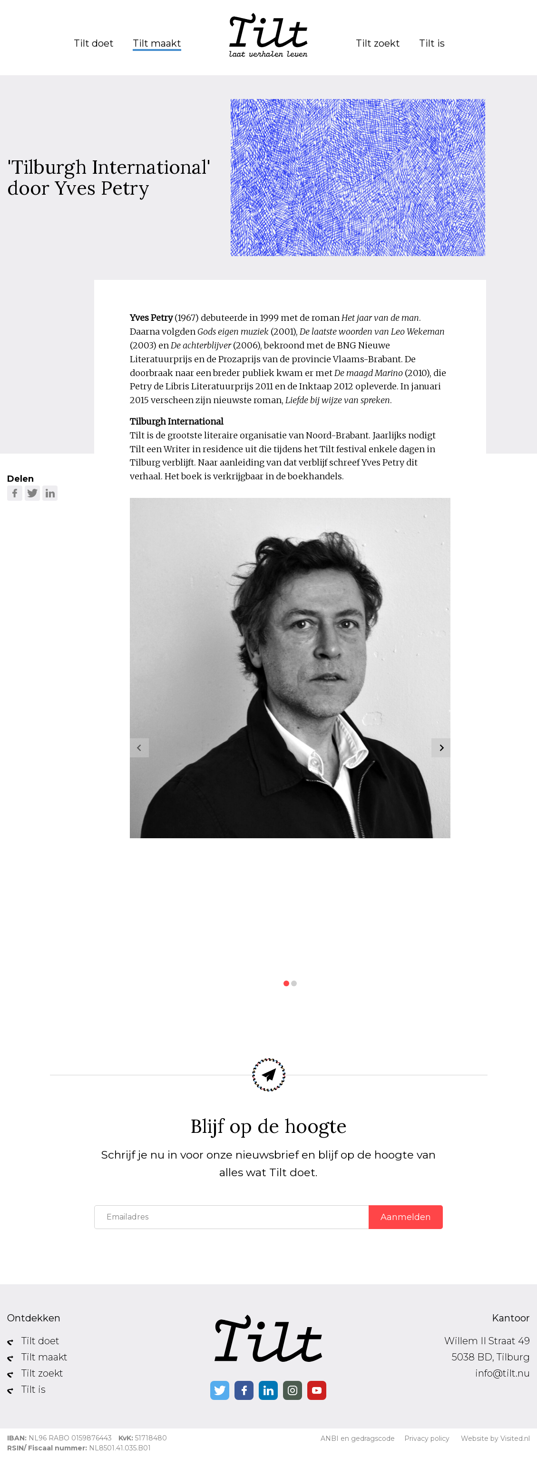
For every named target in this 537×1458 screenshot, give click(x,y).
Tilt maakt (157, 43)
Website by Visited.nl (495, 1438)
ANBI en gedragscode (358, 1438)
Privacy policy (426, 1438)
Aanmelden (406, 1217)
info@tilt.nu (502, 1373)
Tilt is (432, 43)
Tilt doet (94, 43)
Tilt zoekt (378, 43)
